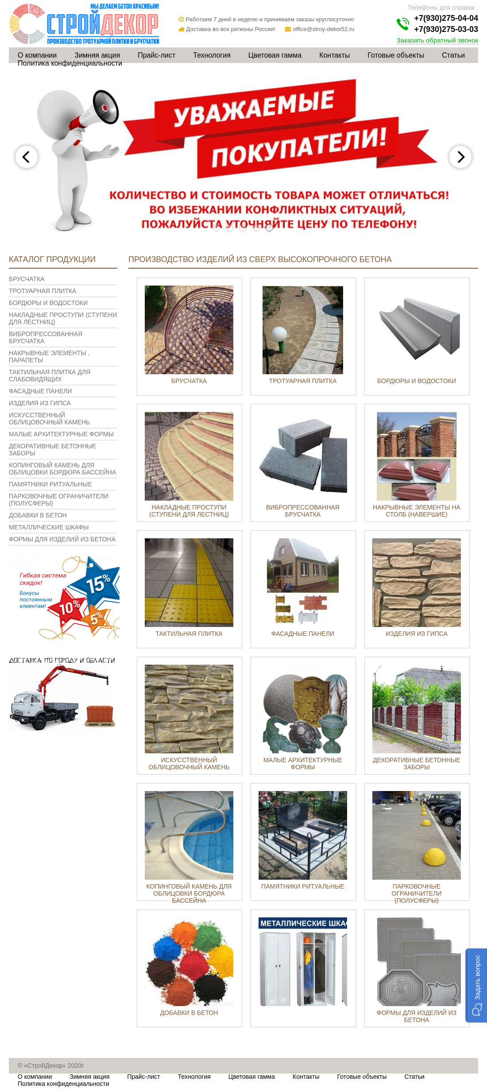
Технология (212, 55)
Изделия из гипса (40, 403)
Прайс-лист (156, 55)
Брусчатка (26, 278)
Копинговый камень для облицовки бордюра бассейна (62, 469)
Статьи (453, 55)
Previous (26, 157)
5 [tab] (270, 228)
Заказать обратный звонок (437, 40)
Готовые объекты (395, 55)
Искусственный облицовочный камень (49, 418)
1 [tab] (217, 228)
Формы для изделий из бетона (62, 539)
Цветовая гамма (274, 55)
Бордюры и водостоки (48, 302)
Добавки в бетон (38, 515)
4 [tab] (256, 228)
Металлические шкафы (49, 527)
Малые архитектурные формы (61, 434)
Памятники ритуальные (50, 484)
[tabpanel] (243, 157)
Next (460, 157)
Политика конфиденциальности (70, 63)
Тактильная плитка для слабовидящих (49, 375)
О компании (37, 55)
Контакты (334, 55)
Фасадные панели (40, 391)
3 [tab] (243, 228)
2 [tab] (230, 228)
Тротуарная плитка (42, 290)
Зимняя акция (97, 55)
